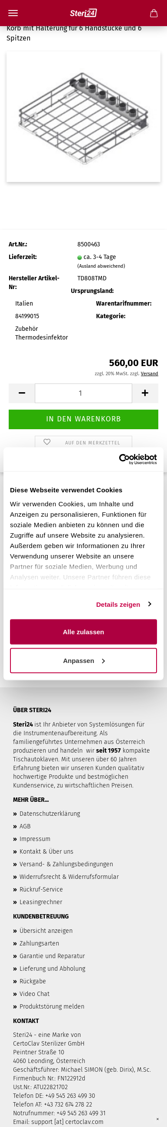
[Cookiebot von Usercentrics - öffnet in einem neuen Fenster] (119, 459)
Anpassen (84, 660)
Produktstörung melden (52, 1006)
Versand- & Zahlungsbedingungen (66, 864)
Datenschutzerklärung (50, 813)
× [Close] (157, 1119)
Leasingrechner (41, 902)
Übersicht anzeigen (46, 931)
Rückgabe (33, 981)
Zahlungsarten (39, 943)
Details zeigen (118, 604)
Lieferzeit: (23, 257)
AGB (25, 826)
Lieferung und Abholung (52, 968)
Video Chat (35, 994)
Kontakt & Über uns (46, 851)
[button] (22, 393)
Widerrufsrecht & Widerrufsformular (69, 877)
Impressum (35, 839)
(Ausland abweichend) (101, 266)
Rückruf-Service (41, 889)
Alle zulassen (83, 632)
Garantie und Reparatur (52, 956)
